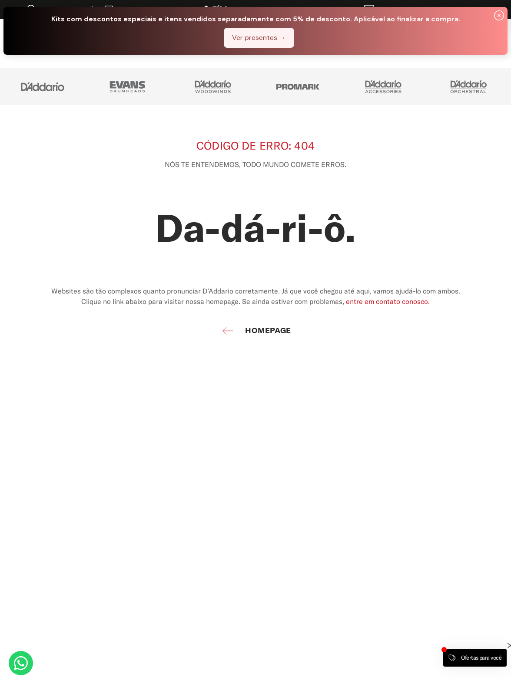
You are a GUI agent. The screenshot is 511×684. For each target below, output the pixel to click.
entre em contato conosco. (388, 301)
